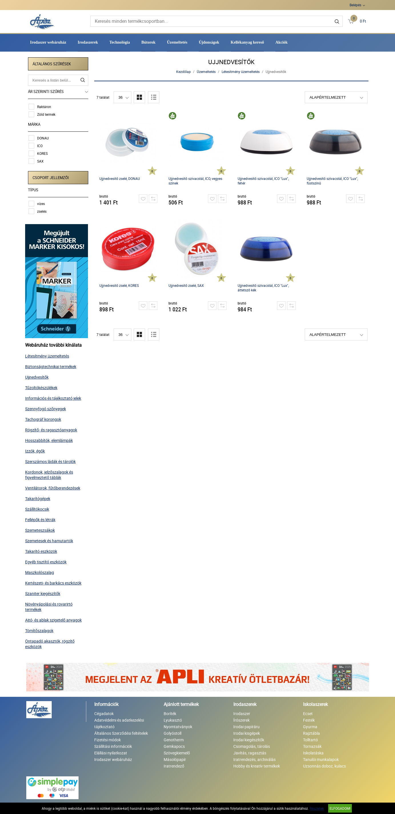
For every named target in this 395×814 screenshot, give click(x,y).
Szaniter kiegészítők (43, 592)
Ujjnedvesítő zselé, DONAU (119, 178)
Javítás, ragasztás (249, 751)
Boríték (170, 712)
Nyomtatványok (178, 725)
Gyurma (310, 725)
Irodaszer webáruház (48, 42)
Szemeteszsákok (41, 529)
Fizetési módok (107, 738)
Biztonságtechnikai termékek (51, 365)
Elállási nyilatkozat (110, 751)
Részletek (317, 808)
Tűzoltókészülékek (42, 386)
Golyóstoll (172, 732)
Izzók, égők (36, 449)
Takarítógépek (38, 497)
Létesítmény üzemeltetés (48, 355)
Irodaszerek (88, 42)
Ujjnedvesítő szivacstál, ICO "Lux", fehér (263, 180)
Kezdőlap (184, 71)
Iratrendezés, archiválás (254, 758)
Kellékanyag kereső (247, 42)
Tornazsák (312, 745)
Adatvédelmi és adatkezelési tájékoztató (119, 722)
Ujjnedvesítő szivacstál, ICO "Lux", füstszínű (332, 180)
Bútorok (148, 42)
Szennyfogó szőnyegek (46, 407)
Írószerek (241, 719)
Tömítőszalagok (40, 629)
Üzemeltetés (177, 42)
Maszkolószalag (40, 571)
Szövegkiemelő (177, 751)
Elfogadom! (340, 808)
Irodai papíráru (246, 725)
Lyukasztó (173, 719)
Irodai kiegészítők (248, 738)
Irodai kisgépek (246, 732)
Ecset (308, 712)
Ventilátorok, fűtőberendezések (53, 487)
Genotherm (174, 738)
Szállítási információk (113, 745)
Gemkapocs (174, 745)
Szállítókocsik (38, 508)
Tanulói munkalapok (321, 758)
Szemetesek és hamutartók (50, 539)
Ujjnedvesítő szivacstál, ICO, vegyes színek (195, 180)
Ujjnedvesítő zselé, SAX (186, 285)
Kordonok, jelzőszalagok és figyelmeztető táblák (50, 473)
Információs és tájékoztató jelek (54, 397)
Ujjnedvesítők (38, 376)
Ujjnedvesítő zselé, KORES (119, 285)
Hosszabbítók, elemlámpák (50, 439)
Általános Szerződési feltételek (121, 732)
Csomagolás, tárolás (251, 745)
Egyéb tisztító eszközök (47, 560)
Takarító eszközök (42, 550)
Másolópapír (175, 758)
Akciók (281, 42)
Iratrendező (174, 765)
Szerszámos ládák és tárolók (51, 460)
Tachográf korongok (44, 418)
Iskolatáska (313, 751)
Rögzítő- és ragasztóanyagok (52, 428)
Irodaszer (241, 712)
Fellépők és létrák (41, 518)
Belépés (355, 5)
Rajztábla (311, 732)
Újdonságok (209, 42)
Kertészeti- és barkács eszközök (54, 581)
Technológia (119, 42)
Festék (309, 719)
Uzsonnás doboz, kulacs (324, 765)
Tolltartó (310, 738)
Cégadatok (104, 712)
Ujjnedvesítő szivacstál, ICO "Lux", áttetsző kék (263, 287)
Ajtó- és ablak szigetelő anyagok (54, 619)
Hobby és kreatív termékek (256, 765)
